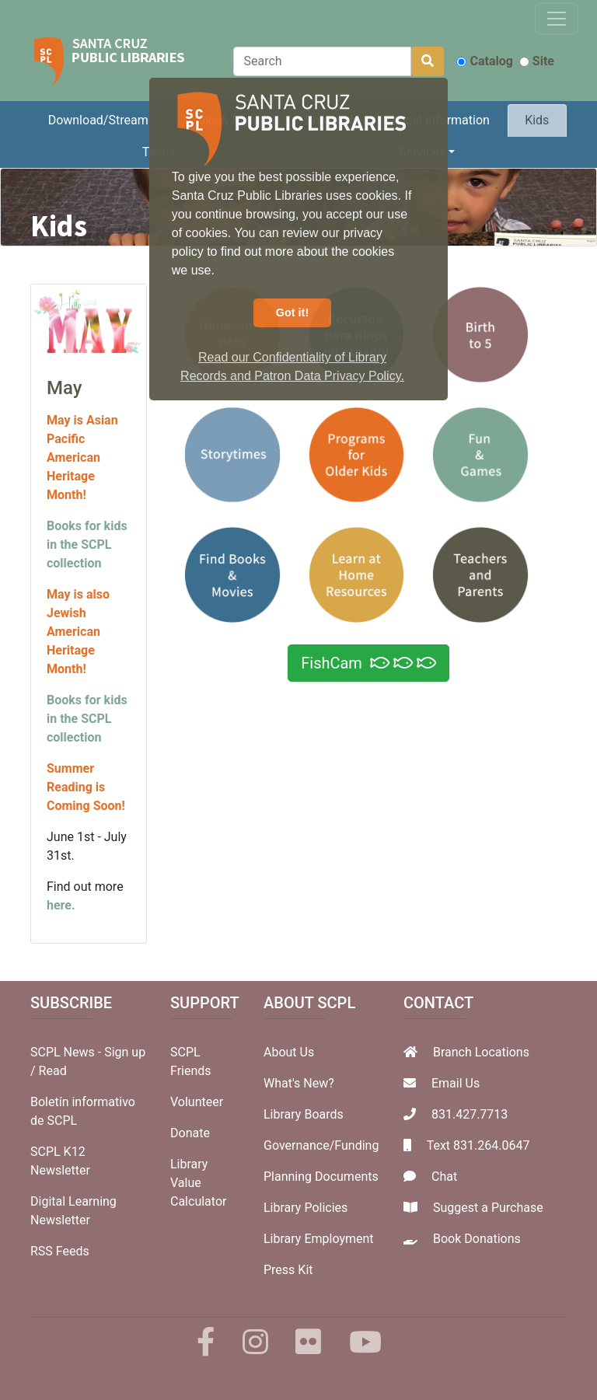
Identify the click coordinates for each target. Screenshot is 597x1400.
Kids (537, 120)
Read (53, 1070)
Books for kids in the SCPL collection (87, 544)
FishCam (368, 663)
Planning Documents (321, 1176)
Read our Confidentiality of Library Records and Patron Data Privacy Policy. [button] (292, 366)
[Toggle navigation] (556, 18)
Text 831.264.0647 (478, 1145)
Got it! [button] (292, 312)
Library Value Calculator (198, 1183)
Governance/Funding (321, 1145)
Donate (190, 1133)
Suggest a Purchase (488, 1207)
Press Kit (288, 1269)
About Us (289, 1052)
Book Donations (477, 1238)
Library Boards (304, 1114)
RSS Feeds (59, 1251)
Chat (444, 1176)
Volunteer (196, 1102)
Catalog (484, 61)
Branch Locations (481, 1052)
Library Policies (305, 1207)
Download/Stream (98, 120)
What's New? (299, 1083)
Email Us (455, 1083)
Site (536, 61)
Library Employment (319, 1238)
